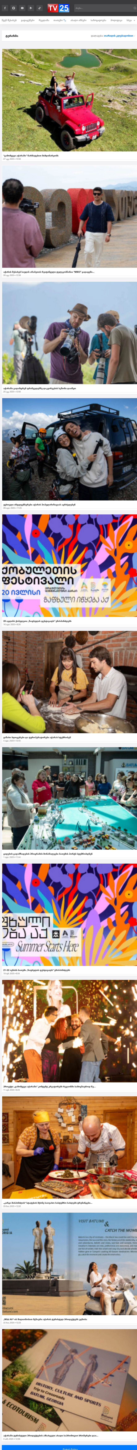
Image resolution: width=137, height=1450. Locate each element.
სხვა (131, 20)
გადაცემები (27, 20)
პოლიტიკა (116, 20)
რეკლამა (44, 20)
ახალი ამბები (78, 20)
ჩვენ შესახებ (9, 20)
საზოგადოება (98, 20)
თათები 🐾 (60, 20)
